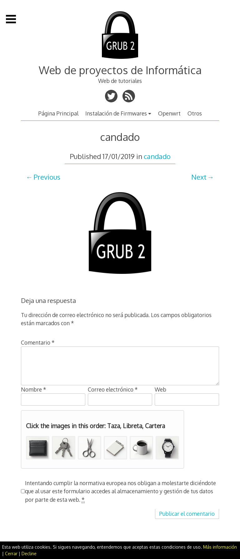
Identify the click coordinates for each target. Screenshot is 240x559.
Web (160, 389)
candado (157, 156)
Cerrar (11, 553)
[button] (37, 447)
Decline (29, 553)
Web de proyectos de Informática (120, 70)
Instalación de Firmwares (116, 113)
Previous (46, 176)
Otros (195, 113)
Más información (220, 547)
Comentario (38, 342)
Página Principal (58, 113)
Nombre (33, 389)
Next (199, 176)
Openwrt (169, 113)
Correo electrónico (113, 389)
